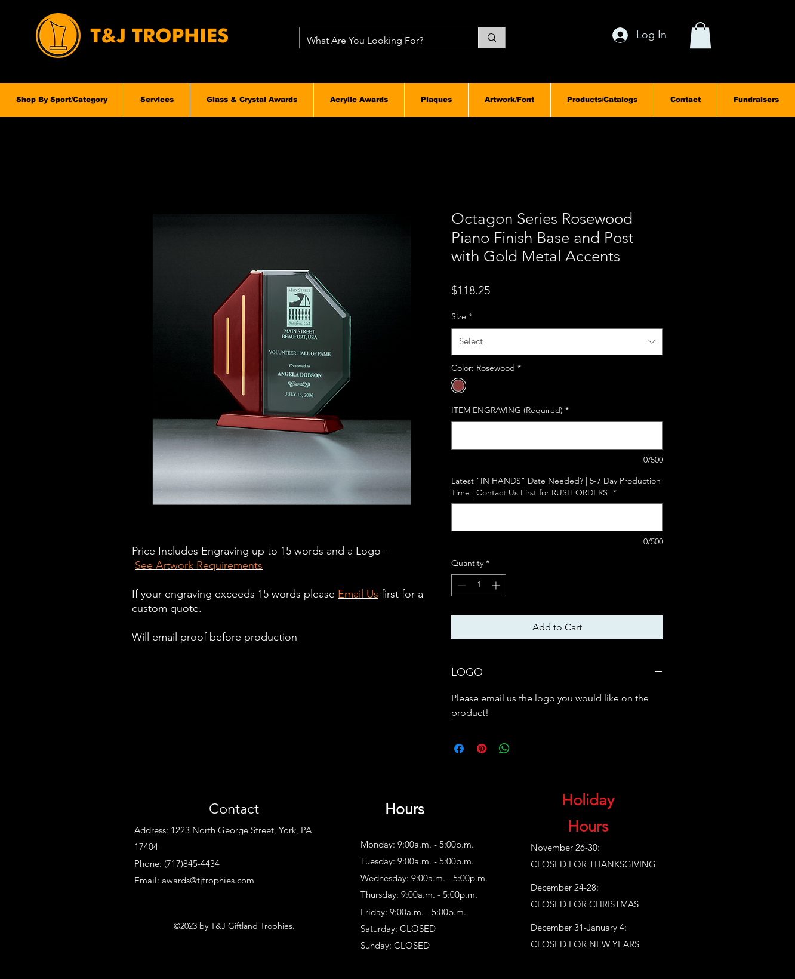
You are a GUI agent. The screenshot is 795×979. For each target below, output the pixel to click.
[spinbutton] (478, 585)
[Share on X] (527, 748)
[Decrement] (460, 585)
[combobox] (557, 341)
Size (461, 316)
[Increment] (496, 585)
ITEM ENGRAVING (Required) (510, 410)
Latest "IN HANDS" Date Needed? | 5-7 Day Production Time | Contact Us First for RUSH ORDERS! (556, 486)
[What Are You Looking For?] (380, 40)
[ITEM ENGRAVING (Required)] (557, 435)
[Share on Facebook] (459, 748)
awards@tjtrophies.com (208, 880)
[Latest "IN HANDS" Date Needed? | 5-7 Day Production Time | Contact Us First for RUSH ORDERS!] (557, 517)
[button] (62, 99)
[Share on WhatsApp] (504, 748)
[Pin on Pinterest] (481, 748)
